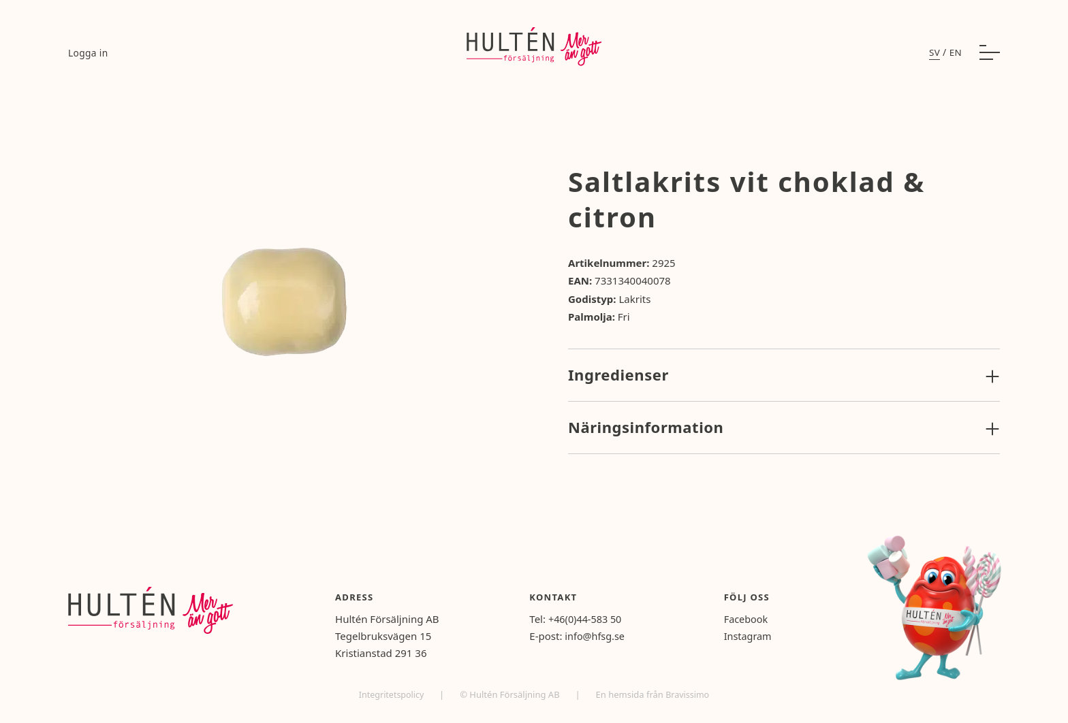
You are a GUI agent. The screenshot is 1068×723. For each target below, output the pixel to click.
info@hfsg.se (604, 636)
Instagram (753, 636)
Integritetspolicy (391, 694)
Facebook (751, 619)
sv (934, 54)
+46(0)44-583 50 (594, 619)
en (955, 54)
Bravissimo (689, 694)
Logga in (88, 55)
